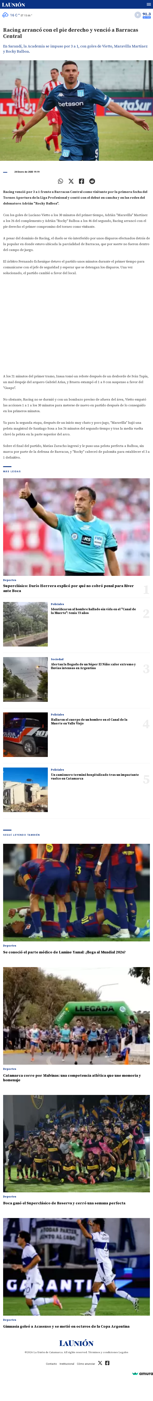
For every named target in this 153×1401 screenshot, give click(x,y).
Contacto (51, 1363)
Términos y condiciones (103, 1352)
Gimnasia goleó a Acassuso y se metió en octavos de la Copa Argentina (66, 1326)
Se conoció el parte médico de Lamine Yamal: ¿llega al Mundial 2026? (64, 952)
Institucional (67, 1363)
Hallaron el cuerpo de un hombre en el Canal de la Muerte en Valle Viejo (89, 721)
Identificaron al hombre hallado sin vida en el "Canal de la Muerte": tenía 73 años (93, 611)
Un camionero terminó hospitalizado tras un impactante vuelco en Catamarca (95, 777)
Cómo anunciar (86, 1363)
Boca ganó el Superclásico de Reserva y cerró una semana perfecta (64, 1203)
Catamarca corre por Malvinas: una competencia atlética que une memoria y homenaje (72, 1078)
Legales (123, 1352)
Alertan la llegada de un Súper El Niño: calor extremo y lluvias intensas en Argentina (93, 666)
